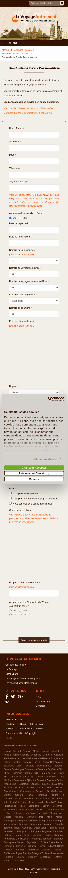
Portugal (8, 835)
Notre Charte (11, 674)
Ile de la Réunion (24, 798)
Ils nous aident (43, 701)
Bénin (6, 769)
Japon (46, 806)
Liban (8, 813)
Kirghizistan (32, 809)
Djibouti (30, 780)
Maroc (59, 817)
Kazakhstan (9, 809)
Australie (58, 755)
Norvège (48, 824)
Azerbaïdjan (10, 758)
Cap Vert (52, 769)
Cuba (31, 776)
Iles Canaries (42, 798)
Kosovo (43, 809)
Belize (7, 762)
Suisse (42, 846)
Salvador (58, 838)
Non (23, 218)
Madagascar (56, 813)
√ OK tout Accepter (34, 467)
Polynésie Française (52, 831)
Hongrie (54, 795)
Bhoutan (16, 762)
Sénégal (20, 849)
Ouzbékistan (40, 828)
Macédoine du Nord (36, 813)
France (30, 787)
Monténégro (57, 820)
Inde (6, 802)
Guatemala (25, 791)
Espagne (35, 784)
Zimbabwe (18, 860)
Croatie (14, 776)
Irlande (31, 802)
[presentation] (28, 623)
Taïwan (58, 849)
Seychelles (32, 842)
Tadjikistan (33, 849)
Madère (7, 817)
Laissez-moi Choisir (34, 473)
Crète (23, 776)
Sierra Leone (55, 842)
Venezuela (45, 857)
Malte (49, 817)
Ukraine (20, 857)
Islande (40, 802)
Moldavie (32, 820)
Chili (61, 769)
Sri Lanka (31, 846)
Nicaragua (35, 824)
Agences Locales (23, 50)
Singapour (9, 846)
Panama (53, 828)
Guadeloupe (10, 791)
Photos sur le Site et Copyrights (21, 733)
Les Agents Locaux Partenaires (21, 683)
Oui (12, 218)
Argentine (36, 755)
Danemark (19, 780)
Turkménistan (57, 853)
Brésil (19, 765)
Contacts (40, 706)
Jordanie (57, 806)
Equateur (23, 784)
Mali (41, 817)
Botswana (9, 765)
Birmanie (26, 762)
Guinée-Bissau (54, 791)
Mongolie (43, 820)
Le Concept (11, 669)
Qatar (26, 835)
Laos (51, 809)
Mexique (21, 820)
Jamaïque (34, 806)
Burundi (58, 765)
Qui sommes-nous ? (15, 665)
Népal (17, 828)
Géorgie (19, 795)
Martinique (9, 820)
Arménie (47, 755)
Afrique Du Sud (13, 751)
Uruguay (32, 857)
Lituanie (18, 813)
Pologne (34, 831)
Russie (48, 835)
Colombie (17, 773)
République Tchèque (41, 838)
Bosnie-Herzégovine (52, 762)
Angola (7, 755)
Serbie (20, 842)
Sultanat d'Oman (56, 846)
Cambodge (17, 769)
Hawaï (30, 795)
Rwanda (58, 835)
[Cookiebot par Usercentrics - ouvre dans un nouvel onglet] (48, 399)
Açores (21, 758)
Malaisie (19, 817)
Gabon (40, 787)
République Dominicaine (16, 838)
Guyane (8, 795)
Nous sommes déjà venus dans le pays (30, 503)
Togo (18, 853)
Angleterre (57, 751)
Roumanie (37, 835)
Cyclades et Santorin (46, 776)
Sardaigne (9, 842)
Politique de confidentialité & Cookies (24, 728)
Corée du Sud (48, 773)
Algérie (36, 751)
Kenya (21, 809)
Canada (42, 769)
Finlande (19, 787)
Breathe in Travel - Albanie (15, 53)
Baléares (44, 758)
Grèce (59, 787)
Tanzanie (46, 849)
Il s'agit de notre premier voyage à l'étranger (33, 498)
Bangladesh (57, 758)
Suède (9, 849)
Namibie (23, 824)
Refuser (34, 478)
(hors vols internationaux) (21, 587)
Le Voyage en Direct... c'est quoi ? (22, 678)
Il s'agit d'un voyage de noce (25, 493)
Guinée (39, 791)
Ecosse (40, 780)
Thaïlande (9, 853)
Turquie (9, 857)
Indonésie (15, 802)
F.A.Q (39, 696)
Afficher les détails (44, 459)
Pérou (18, 835)
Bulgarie (30, 765)
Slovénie (20, 846)
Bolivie (37, 762)
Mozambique (10, 824)
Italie (22, 806)
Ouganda (27, 828)
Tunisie (45, 853)
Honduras (42, 795)
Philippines (22, 831)
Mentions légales (13, 719)
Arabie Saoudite (21, 755)
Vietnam (58, 857)
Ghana (49, 787)
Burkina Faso (44, 765)
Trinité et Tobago (31, 853)
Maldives (31, 817)
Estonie (46, 784)
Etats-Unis (57, 784)
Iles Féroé (57, 798)
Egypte (50, 780)
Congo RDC (31, 773)
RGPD (8, 738)
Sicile (43, 842)
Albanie (5, 50)
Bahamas (32, 758)
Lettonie (60, 809)
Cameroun (30, 769)
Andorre (46, 751)
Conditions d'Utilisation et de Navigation (25, 724)
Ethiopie (8, 787)
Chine (7, 773)
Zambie (7, 860)
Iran (24, 802)
